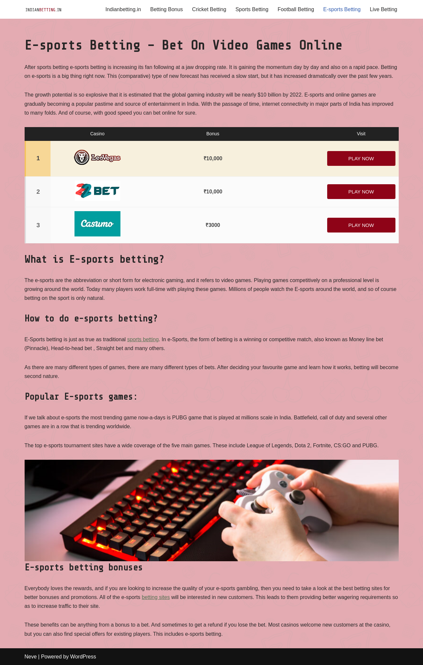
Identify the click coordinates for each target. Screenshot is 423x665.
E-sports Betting (342, 9)
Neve (31, 656)
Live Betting (383, 9)
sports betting (143, 339)
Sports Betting (251, 9)
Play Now (361, 158)
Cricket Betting (209, 9)
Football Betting (296, 9)
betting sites (156, 597)
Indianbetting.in (123, 9)
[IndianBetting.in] (44, 9)
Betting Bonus (166, 9)
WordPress (83, 656)
